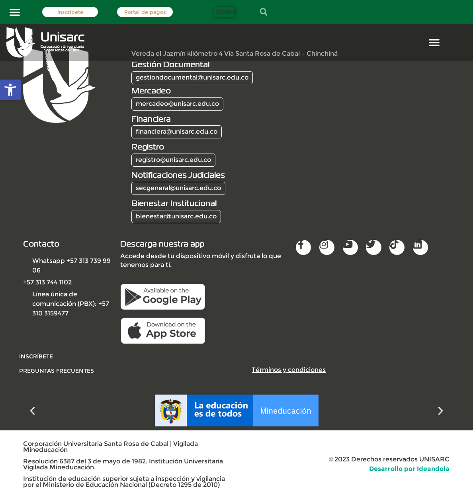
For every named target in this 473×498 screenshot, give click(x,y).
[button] (14, 12)
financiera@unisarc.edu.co (176, 131)
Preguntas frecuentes (56, 370)
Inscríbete (70, 12)
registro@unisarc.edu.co (173, 159)
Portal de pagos (145, 12)
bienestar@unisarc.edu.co (176, 216)
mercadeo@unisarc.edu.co (177, 103)
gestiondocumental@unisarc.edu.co (192, 77)
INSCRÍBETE (36, 356)
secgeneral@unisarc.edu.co (178, 188)
